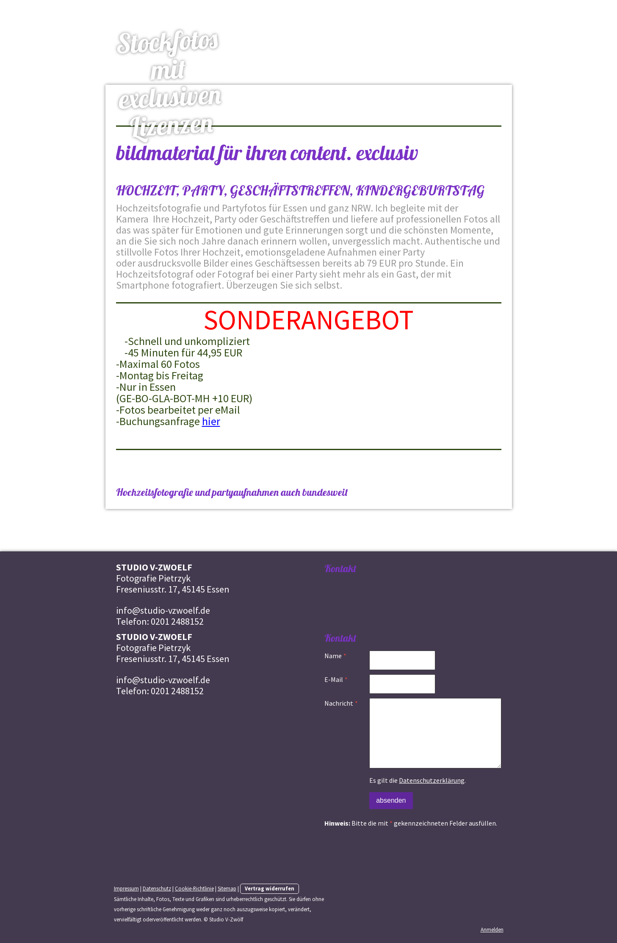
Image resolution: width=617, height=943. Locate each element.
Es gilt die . (417, 780)
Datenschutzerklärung (432, 780)
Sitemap (227, 888)
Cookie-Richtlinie (194, 888)
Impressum (126, 888)
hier (211, 421)
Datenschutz (157, 888)
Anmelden (492, 929)
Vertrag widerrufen (269, 888)
